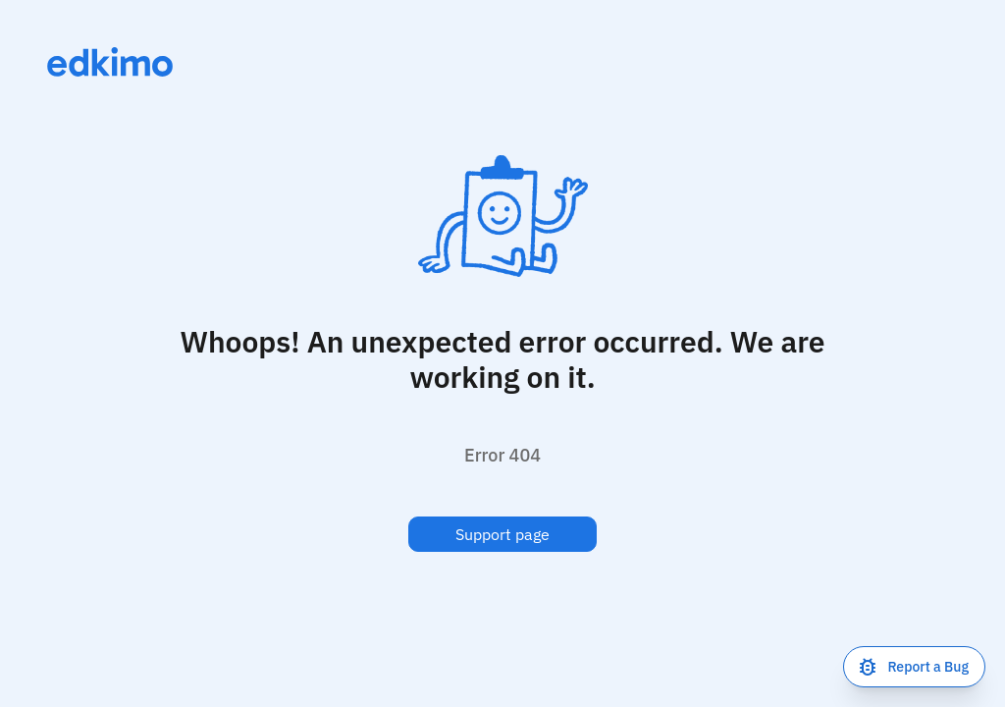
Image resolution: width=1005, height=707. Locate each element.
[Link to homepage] (110, 62)
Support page (502, 534)
